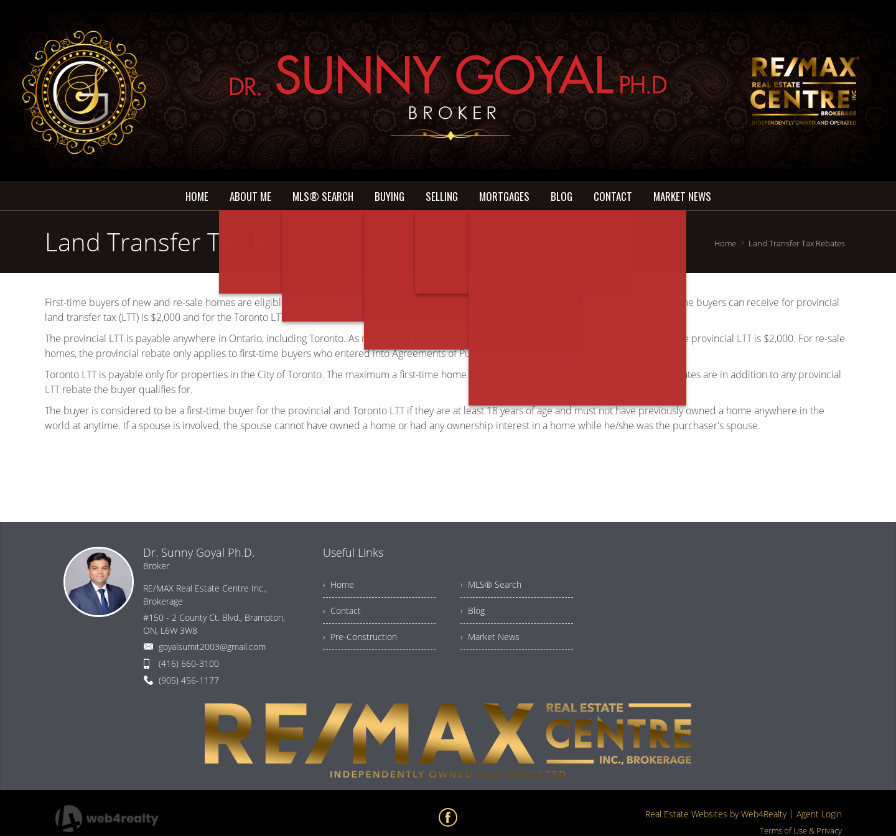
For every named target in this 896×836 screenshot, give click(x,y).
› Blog (472, 610)
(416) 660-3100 (189, 663)
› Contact (342, 610)
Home (725, 243)
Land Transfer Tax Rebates (797, 243)
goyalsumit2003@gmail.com (212, 647)
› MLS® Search (490, 584)
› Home (338, 584)
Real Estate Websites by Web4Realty (715, 814)
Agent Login (819, 814)
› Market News (490, 637)
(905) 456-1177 (189, 680)
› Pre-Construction (360, 637)
